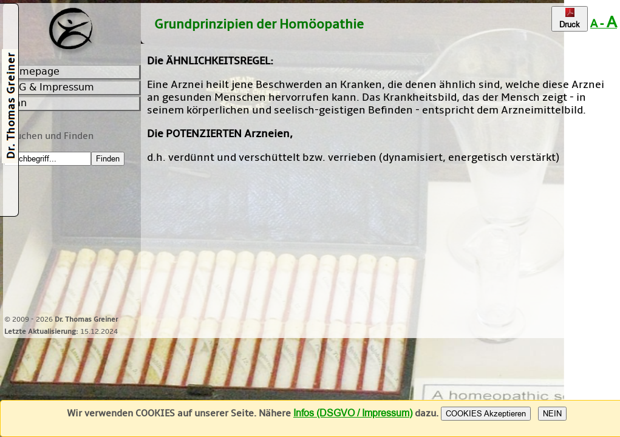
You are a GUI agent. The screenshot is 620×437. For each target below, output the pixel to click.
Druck (569, 19)
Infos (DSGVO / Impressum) (352, 413)
